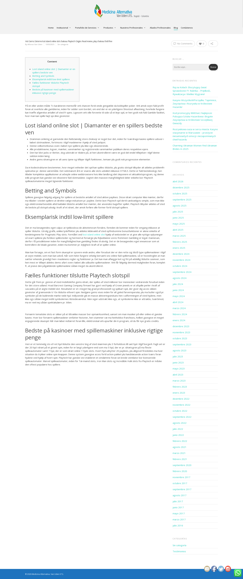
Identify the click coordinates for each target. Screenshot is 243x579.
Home (51, 27)
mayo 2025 (179, 223)
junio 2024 (178, 290)
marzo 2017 (179, 519)
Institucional (64, 27)
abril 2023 (178, 374)
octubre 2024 (180, 265)
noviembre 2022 (181, 404)
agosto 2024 (179, 278)
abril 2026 (178, 181)
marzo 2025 (179, 235)
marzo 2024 (179, 308)
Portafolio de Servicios (87, 27)
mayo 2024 (179, 296)
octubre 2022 (180, 410)
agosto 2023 (179, 350)
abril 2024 (178, 302)
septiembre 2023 (182, 344)
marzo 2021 (179, 453)
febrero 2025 (180, 241)
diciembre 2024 (181, 253)
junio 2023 (178, 362)
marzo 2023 (179, 380)
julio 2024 (178, 284)
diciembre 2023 (181, 326)
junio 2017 (178, 507)
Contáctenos (187, 27)
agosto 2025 (179, 205)
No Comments (183, 43)
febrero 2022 (180, 440)
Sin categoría (62, 44)
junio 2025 (178, 217)
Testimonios (179, 551)
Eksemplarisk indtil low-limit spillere (51, 79)
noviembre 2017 (181, 477)
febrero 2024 (180, 314)
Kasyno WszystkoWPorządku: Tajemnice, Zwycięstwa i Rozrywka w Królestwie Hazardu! (195, 103)
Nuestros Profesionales (133, 27)
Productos (110, 27)
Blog (176, 27)
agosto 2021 (179, 447)
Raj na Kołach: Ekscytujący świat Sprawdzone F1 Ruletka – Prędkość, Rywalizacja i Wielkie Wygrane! (192, 91)
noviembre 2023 (181, 332)
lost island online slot (94, 234)
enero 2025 (179, 247)
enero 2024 (179, 320)
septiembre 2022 (182, 416)
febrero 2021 (180, 459)
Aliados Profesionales (160, 27)
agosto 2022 (179, 422)
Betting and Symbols (43, 75)
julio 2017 (178, 501)
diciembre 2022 (181, 398)
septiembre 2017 (182, 489)
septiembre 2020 (182, 465)
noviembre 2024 (181, 259)
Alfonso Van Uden (35, 44)
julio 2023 (178, 356)
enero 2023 (179, 392)
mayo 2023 (179, 368)
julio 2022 (178, 428)
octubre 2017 (180, 483)
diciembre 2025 (181, 187)
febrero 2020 (180, 471)
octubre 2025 (180, 193)
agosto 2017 (179, 495)
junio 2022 (178, 434)
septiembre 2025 (182, 199)
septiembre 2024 (182, 271)
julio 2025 (178, 211)
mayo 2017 (179, 513)
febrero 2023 (180, 386)
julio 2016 (178, 525)
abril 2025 (178, 229)
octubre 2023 (180, 338)
